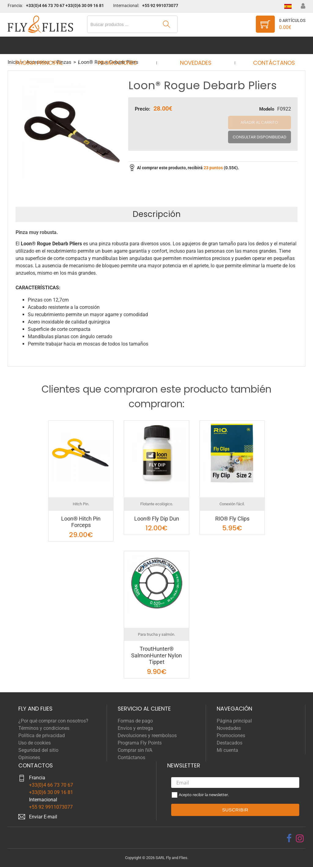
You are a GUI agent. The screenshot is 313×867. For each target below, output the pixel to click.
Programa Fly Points (140, 743)
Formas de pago (135, 721)
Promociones (119, 45)
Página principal (44, 45)
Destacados (229, 743)
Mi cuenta (227, 750)
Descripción (157, 214)
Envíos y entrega (135, 728)
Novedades (193, 45)
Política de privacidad (41, 735)
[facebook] (289, 838)
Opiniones (29, 757)
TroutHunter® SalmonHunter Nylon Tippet (156, 655)
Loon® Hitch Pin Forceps (81, 522)
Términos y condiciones (43, 728)
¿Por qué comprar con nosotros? (53, 721)
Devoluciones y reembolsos (147, 735)
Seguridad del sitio (38, 750)
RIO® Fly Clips (232, 518)
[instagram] (300, 838)
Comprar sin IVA (135, 750)
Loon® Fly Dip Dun (156, 518)
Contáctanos (268, 45)
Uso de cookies (34, 743)
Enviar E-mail (43, 817)
